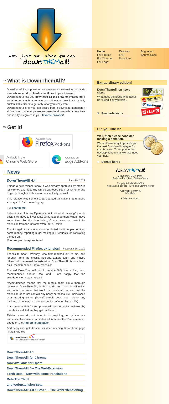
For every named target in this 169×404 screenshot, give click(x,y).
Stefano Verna (141, 178)
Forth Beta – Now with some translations (37, 373)
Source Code (149, 54)
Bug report (147, 51)
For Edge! (103, 62)
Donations (125, 58)
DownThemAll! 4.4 (21, 180)
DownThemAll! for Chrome (26, 357)
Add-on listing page (36, 322)
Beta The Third (18, 379)
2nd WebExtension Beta (24, 384)
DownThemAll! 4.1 (20, 352)
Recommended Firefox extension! (33, 248)
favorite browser (52, 115)
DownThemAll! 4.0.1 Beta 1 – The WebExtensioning (45, 390)
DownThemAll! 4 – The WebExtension (35, 368)
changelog (19, 207)
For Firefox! (104, 54)
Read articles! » (112, 113)
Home (101, 51)
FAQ (121, 54)
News (13, 172)
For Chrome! (104, 58)
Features (124, 51)
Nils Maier (112, 186)
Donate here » (111, 161)
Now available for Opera (24, 362)
